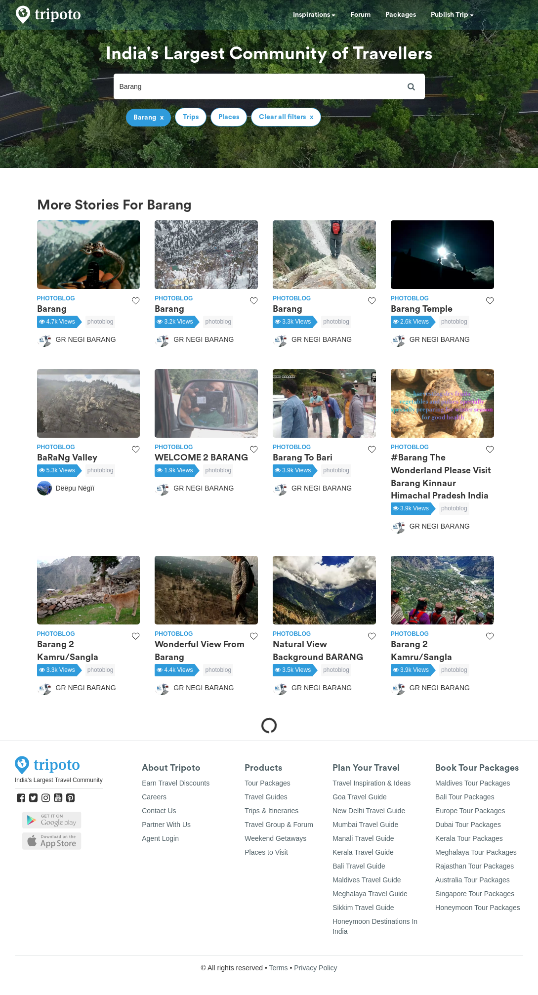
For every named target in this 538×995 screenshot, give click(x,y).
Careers (154, 797)
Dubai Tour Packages (468, 825)
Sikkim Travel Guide (363, 908)
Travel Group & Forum (279, 825)
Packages (400, 14)
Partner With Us (166, 825)
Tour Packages (267, 783)
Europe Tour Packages (470, 811)
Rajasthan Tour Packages (474, 866)
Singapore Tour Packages (474, 894)
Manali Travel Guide (363, 838)
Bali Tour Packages (465, 797)
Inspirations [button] (314, 14)
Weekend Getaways (275, 838)
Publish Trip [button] (452, 14)
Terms (278, 968)
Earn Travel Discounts (175, 783)
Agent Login (160, 838)
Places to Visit (266, 852)
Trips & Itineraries (271, 811)
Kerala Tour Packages (469, 838)
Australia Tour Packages (472, 880)
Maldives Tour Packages (472, 783)
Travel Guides (266, 797)
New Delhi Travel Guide (368, 811)
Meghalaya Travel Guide (370, 894)
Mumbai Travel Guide (365, 825)
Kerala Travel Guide (363, 852)
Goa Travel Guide (359, 797)
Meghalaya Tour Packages (476, 852)
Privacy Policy (315, 968)
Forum (360, 14)
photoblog (100, 321)
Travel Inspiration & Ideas (371, 783)
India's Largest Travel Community (59, 780)
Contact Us (159, 811)
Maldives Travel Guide (366, 880)
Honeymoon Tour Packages (477, 908)
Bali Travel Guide (358, 866)
